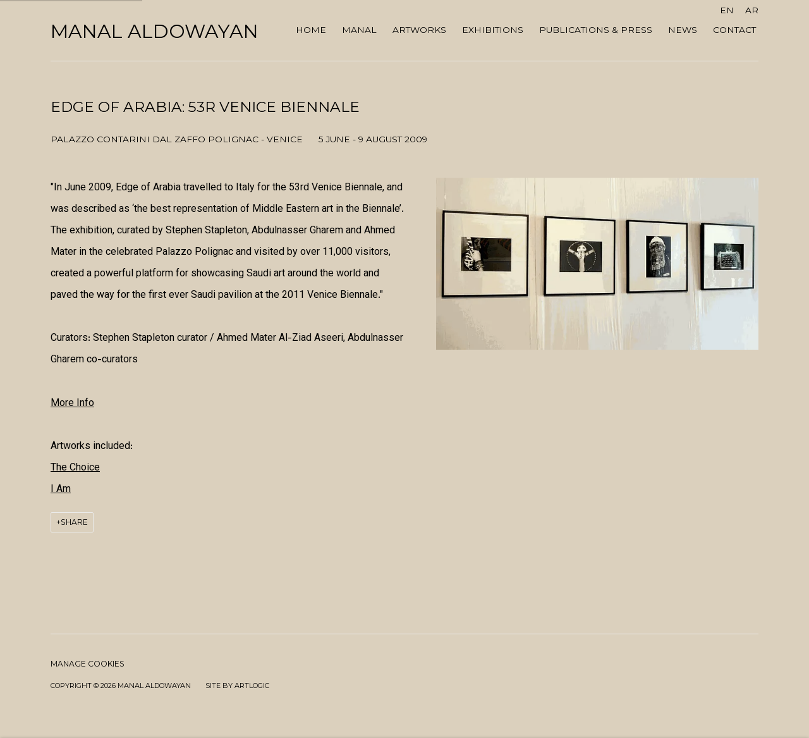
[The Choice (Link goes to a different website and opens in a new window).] (75, 468)
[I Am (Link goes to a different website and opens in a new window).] (61, 490)
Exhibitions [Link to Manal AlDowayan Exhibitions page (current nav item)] (492, 30)
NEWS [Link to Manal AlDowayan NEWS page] (682, 30)
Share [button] (74, 522)
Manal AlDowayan (155, 31)
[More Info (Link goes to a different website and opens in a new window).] (72, 404)
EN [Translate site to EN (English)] (727, 10)
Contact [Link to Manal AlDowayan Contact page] (734, 30)
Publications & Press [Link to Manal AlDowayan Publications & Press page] (595, 30)
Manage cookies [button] (88, 663)
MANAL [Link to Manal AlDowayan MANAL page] (359, 30)
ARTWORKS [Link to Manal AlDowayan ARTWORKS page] (419, 30)
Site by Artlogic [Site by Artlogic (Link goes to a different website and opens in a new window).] (237, 685)
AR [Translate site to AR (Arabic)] (751, 10)
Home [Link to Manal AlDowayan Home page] (311, 30)
